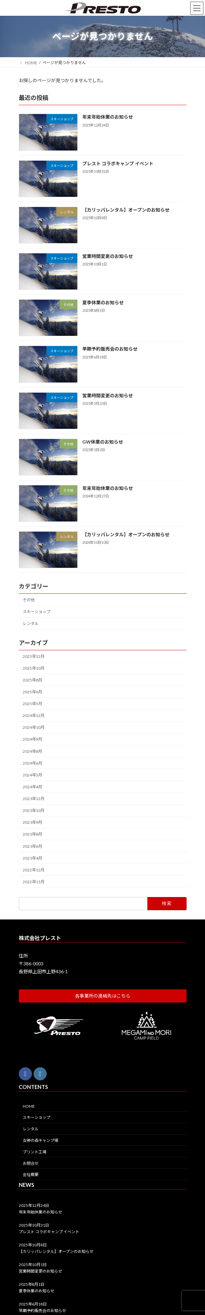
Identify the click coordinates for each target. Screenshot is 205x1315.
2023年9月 (32, 822)
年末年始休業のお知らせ (107, 117)
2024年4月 (32, 786)
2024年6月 (32, 762)
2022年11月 (33, 881)
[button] (103, 995)
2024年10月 (33, 727)
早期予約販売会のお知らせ (109, 349)
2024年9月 (32, 739)
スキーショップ (36, 611)
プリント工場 (34, 1151)
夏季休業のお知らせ (102, 302)
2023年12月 (33, 798)
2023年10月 (33, 810)
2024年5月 (32, 775)
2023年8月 (32, 834)
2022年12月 (33, 869)
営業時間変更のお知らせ (107, 256)
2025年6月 (32, 691)
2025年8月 (32, 680)
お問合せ (30, 1163)
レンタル (30, 623)
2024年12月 (33, 715)
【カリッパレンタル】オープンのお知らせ (125, 210)
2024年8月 (32, 751)
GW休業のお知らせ (102, 441)
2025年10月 (33, 667)
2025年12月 (33, 656)
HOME (29, 1105)
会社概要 (30, 1174)
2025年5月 (32, 703)
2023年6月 (32, 845)
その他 (29, 599)
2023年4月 (32, 857)
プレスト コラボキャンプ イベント (117, 163)
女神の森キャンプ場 (40, 1140)
